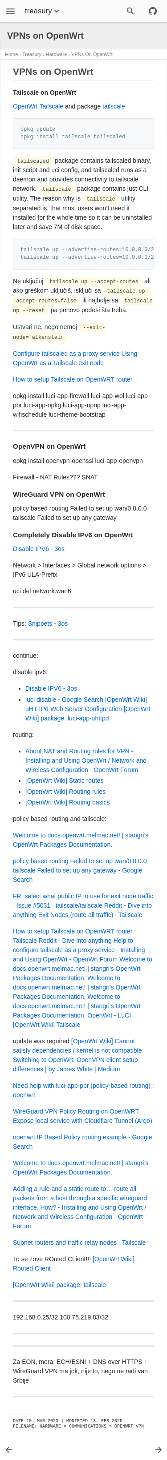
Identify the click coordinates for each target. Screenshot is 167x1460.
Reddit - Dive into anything (75, 940)
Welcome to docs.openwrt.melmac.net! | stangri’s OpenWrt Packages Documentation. (82, 968)
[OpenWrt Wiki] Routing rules (65, 791)
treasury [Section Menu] (43, 11)
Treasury (31, 54)
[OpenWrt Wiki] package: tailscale (59, 1284)
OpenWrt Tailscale (38, 106)
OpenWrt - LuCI (109, 1015)
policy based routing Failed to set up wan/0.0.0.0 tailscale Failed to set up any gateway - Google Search (80, 870)
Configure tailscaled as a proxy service (66, 353)
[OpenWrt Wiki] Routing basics (67, 802)
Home (11, 54)
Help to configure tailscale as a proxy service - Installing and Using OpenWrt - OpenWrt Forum (79, 950)
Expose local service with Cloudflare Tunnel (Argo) (82, 1120)
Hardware (56, 54)
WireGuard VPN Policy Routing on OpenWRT (76, 1111)
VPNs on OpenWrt (92, 54)
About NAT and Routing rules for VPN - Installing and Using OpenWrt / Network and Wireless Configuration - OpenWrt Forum (86, 760)
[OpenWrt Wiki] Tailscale (46, 1024)
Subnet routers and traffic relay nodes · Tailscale (79, 1242)
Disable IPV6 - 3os (39, 548)
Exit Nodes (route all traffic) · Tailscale (90, 914)
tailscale (113, 106)
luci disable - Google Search (64, 699)
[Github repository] (153, 11)
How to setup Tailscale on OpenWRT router (72, 379)
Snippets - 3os (48, 623)
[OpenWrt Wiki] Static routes (64, 780)
